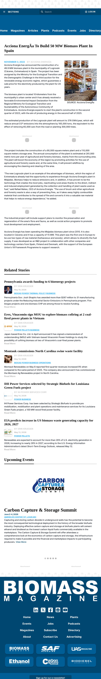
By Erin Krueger (23, 286)
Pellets (26, 330)
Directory (95, 30)
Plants (45, 30)
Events (72, 30)
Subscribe (50, 630)
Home (4, 30)
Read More (10, 307)
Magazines (18, 30)
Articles (33, 30)
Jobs (83, 30)
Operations (45, 363)
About (27, 636)
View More (21, 542)
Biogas (17, 293)
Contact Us (50, 636)
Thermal (33, 293)
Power (25, 293)
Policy (42, 293)
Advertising (74, 636)
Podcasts (58, 30)
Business (50, 293)
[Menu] (4, 11)
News (50, 617)
